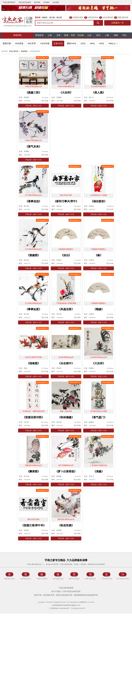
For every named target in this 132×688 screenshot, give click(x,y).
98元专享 (32, 43)
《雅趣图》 (33, 255)
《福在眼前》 (98, 201)
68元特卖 (19, 43)
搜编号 (44, 17)
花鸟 (98, 35)
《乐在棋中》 (66, 363)
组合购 (81, 35)
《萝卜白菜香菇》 (66, 471)
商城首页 (39, 35)
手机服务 (46, 2)
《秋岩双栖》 (66, 525)
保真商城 (24, 51)
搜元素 (59, 17)
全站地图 (56, 2)
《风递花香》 (66, 309)
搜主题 (52, 17)
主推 (58, 35)
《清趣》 (98, 471)
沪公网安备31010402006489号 (59, 608)
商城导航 (17, 35)
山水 (89, 35)
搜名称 (37, 17)
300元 (101, 43)
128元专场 (44, 43)
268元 (92, 43)
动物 (116, 35)
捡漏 (66, 35)
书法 (124, 35)
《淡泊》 (66, 255)
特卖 (73, 35)
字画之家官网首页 (9, 2)
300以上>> (113, 43)
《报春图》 (33, 363)
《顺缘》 (98, 309)
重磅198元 (71, 43)
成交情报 (37, 2)
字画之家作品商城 (24, 2)
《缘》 (98, 255)
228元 (83, 43)
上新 (50, 35)
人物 (107, 35)
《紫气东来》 (33, 146)
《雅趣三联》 (33, 92)
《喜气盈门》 (98, 417)
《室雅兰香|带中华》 (33, 525)
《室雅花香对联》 (33, 417)
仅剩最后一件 (117, 23)
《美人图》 (98, 92)
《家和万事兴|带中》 (66, 201)
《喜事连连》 (33, 201)
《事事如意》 (33, 309)
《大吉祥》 (66, 92)
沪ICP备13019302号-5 (78, 608)
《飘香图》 (33, 471)
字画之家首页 (13, 51)
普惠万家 (7, 43)
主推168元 (58, 43)
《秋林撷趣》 (66, 417)
